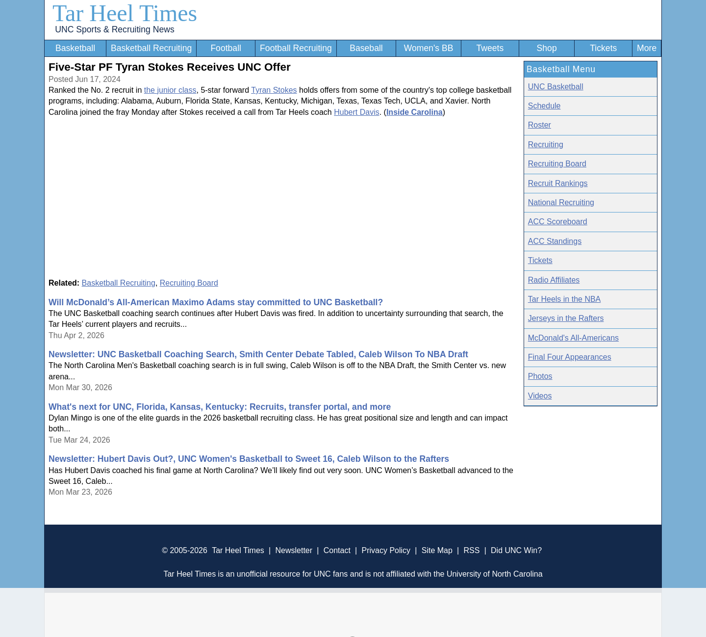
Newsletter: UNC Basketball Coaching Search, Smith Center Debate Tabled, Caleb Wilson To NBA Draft (258, 354)
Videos (540, 396)
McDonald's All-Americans (573, 338)
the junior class (170, 90)
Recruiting (545, 144)
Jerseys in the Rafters (566, 318)
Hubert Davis (356, 112)
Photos (540, 376)
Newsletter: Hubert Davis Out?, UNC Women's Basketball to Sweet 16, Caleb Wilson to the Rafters (249, 459)
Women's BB (429, 48)
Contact (337, 550)
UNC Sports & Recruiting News (114, 29)
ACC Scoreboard (557, 221)
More (646, 48)
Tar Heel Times (124, 13)
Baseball (366, 48)
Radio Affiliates (554, 280)
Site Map (437, 550)
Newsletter (293, 550)
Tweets (490, 48)
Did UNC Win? (516, 550)
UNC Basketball (555, 86)
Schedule (544, 106)
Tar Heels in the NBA (564, 299)
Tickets (603, 48)
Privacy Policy (385, 550)
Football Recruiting (296, 48)
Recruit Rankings (558, 183)
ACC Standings (554, 241)
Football (225, 48)
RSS (471, 550)
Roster (539, 125)
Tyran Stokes (274, 90)
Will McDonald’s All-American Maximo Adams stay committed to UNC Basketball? (216, 302)
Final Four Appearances (569, 357)
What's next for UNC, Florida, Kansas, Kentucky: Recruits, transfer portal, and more (220, 407)
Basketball (75, 48)
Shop (547, 48)
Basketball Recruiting (151, 48)
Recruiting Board (189, 283)
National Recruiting (561, 202)
